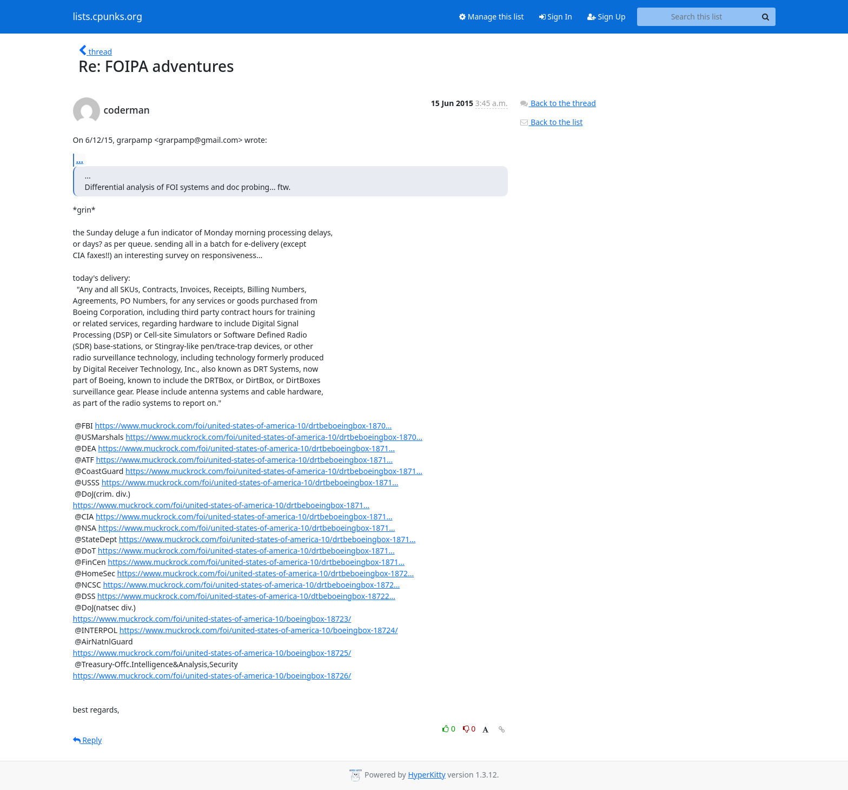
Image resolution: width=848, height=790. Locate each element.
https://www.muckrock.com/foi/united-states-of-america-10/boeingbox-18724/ (259, 630)
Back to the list (551, 122)
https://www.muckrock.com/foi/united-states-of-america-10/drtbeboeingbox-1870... (243, 425)
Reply (87, 740)
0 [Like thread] (449, 728)
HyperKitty (426, 774)
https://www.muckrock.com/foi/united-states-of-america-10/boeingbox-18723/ (212, 619)
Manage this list (491, 16)
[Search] (766, 17)
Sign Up (606, 16)
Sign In (555, 16)
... (80, 160)
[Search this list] (697, 17)
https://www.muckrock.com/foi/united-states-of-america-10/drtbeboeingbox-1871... (246, 448)
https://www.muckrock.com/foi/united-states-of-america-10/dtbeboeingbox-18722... (246, 596)
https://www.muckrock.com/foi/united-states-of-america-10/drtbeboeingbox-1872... (265, 573)
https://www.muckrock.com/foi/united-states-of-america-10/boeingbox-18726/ (212, 675)
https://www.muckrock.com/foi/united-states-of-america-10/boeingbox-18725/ (212, 653)
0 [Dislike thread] (469, 728)
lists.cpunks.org (107, 16)
